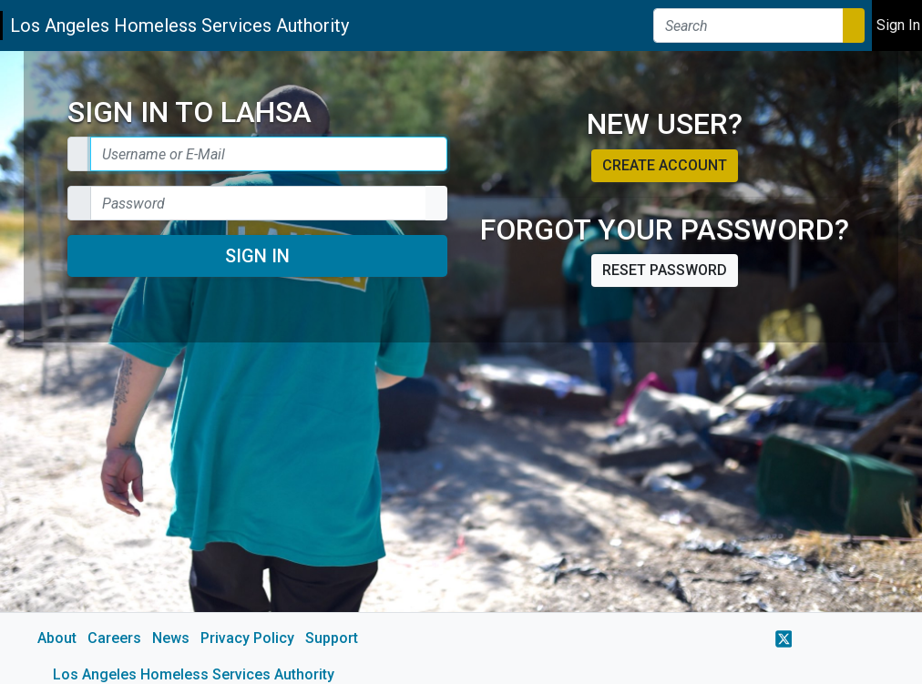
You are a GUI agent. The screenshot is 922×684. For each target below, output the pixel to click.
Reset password (664, 270)
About (57, 638)
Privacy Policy (247, 638)
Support (331, 638)
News (171, 638)
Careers (114, 638)
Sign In (257, 256)
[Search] (748, 25)
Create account (664, 165)
